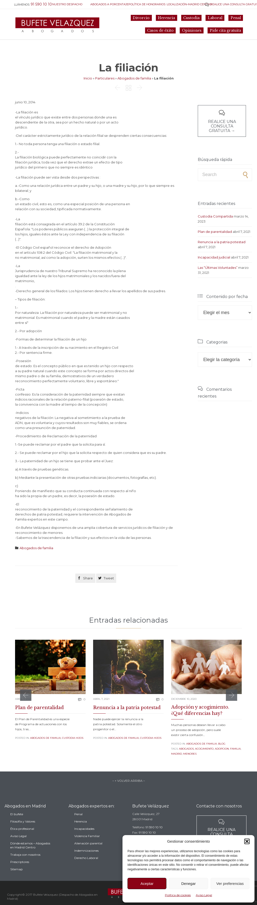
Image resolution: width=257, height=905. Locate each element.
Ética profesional (22, 839)
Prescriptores (19, 872)
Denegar (188, 883)
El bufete (16, 824)
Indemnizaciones (86, 859)
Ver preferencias (230, 883)
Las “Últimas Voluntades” (217, 268)
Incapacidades (84, 837)
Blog (221, 743)
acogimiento (204, 748)
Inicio (88, 78)
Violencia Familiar (87, 845)
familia (235, 748)
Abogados (186, 748)
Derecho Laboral (86, 867)
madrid (176, 753)
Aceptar (147, 883)
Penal (78, 823)
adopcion (222, 748)
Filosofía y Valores (22, 832)
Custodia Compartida (215, 216)
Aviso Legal (204, 895)
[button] (246, 841)
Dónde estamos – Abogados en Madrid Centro (30, 855)
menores (190, 753)
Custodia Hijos (72, 738)
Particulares (104, 78)
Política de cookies (178, 895)
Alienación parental (88, 852)
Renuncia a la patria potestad (221, 242)
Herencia (80, 830)
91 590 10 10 (154, 834)
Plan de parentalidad (215, 232)
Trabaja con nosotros (25, 865)
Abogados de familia (134, 78)
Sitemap (16, 879)
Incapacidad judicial (214, 257)
